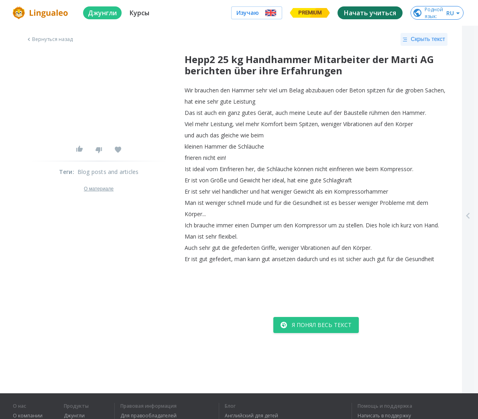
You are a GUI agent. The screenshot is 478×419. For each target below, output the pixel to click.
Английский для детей (251, 416)
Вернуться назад (49, 39)
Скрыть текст (424, 39)
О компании (28, 416)
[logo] (41, 12)
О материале (99, 189)
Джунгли (74, 416)
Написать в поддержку (384, 416)
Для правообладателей (148, 416)
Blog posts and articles (108, 172)
